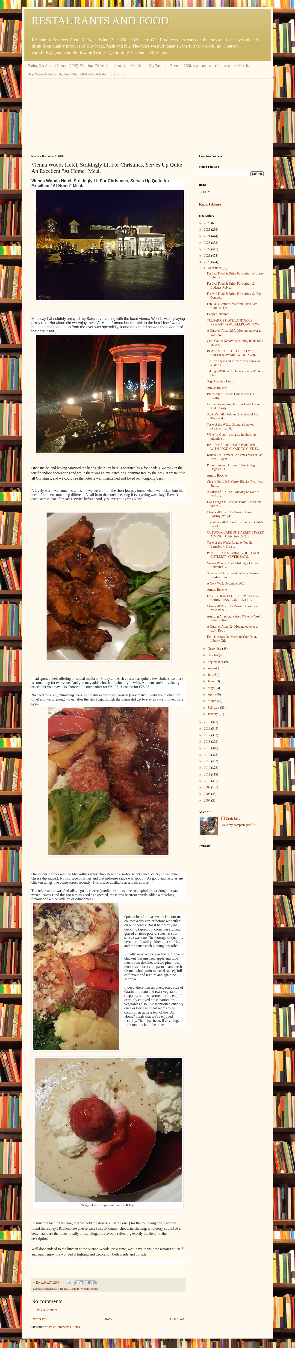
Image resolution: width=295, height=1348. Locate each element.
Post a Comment (48, 1310)
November (215, 648)
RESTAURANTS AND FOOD (100, 21)
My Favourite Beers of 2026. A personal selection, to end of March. (199, 66)
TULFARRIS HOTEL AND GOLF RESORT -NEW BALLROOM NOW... (234, 322)
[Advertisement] (147, 113)
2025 (207, 229)
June (211, 681)
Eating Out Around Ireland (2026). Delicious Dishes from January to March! (84, 66)
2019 (207, 722)
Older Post (177, 1319)
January (213, 714)
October (213, 655)
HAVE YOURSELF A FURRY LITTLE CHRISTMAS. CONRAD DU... (233, 598)
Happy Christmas (218, 314)
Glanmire (74, 1288)
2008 (207, 794)
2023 (207, 243)
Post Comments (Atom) (64, 1327)
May (211, 688)
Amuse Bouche (217, 388)
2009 (207, 787)
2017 (207, 735)
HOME (207, 192)
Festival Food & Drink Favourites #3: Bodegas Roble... (231, 285)
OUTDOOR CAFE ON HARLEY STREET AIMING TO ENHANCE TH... (235, 534)
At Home (61, 1288)
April (211, 694)
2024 (207, 236)
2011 (207, 774)
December (215, 268)
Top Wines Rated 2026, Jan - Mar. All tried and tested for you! (74, 74)
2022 (207, 249)
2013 (207, 761)
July (211, 675)
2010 (207, 781)
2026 (207, 223)
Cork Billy (233, 818)
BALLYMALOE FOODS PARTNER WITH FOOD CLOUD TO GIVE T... (233, 446)
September (215, 662)
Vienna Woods (89, 1288)
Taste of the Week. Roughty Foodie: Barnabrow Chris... (230, 544)
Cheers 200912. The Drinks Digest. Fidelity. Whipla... (230, 514)
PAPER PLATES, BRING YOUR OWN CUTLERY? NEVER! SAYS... (233, 555)
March (212, 701)
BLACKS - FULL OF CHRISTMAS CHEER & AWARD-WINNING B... (232, 353)
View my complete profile (238, 825)
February (214, 707)
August (213, 668)
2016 (207, 741)
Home (109, 1319)
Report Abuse (210, 204)
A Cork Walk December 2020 (226, 583)
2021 (207, 255)
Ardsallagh (48, 1288)
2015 (207, 748)
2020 (207, 262)
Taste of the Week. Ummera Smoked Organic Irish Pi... (230, 426)
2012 (207, 767)
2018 (207, 728)
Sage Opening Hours (220, 381)
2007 (207, 800)
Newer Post (39, 1319)
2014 (207, 755)
